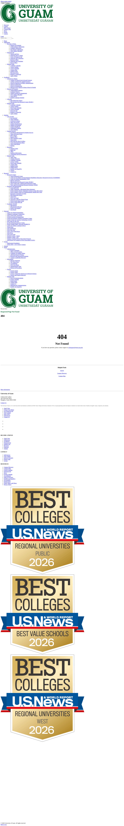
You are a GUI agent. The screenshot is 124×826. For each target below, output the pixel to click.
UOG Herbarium (11, 228)
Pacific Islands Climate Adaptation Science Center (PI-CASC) (26, 190)
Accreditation (13, 263)
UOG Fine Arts (11, 230)
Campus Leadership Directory (18, 257)
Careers (6, 33)
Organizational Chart (15, 266)
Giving (5, 241)
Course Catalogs (8, 470)
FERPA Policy (14, 167)
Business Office (14, 60)
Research (6, 173)
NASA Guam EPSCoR (16, 202)
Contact (6, 26)
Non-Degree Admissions (16, 49)
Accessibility (7, 480)
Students (6, 115)
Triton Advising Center (16, 134)
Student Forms (14, 71)
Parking (12, 145)
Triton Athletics (14, 119)
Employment (13, 281)
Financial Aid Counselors (16, 58)
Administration (11, 249)
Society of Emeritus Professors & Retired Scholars (23, 273)
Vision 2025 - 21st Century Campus (16, 244)
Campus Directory (15, 158)
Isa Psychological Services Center (16, 222)
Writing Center (14, 148)
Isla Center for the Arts (13, 221)
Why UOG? (7, 414)
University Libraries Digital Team (19, 199)
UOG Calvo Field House (13, 231)
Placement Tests (14, 73)
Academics (7, 77)
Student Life (7, 444)
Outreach (6, 211)
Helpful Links (10, 64)
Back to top (4, 824)
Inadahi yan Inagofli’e (16, 169)
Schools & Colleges (12, 78)
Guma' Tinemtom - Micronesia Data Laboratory (22, 189)
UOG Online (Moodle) (16, 51)
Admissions (7, 42)
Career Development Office (17, 142)
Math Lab (12, 150)
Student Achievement (15, 153)
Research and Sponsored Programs (19, 256)
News (5, 31)
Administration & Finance (17, 254)
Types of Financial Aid (16, 57)
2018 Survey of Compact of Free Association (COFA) (21, 240)
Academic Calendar (15, 65)
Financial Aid (10, 52)
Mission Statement (15, 260)
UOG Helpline (14, 129)
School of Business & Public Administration (21, 83)
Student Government (15, 125)
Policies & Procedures (16, 268)
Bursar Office (13, 62)
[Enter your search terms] (6, 38)
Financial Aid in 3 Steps (16, 55)
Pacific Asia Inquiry (15, 208)
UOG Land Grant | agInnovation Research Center (23, 183)
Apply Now (13, 157)
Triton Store (13, 140)
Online (7, 456)
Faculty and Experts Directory (18, 275)
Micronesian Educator (16, 206)
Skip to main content (6, 1)
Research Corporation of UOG (18, 193)
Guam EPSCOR (14, 188)
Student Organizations (16, 124)
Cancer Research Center (16, 176)
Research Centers (11, 174)
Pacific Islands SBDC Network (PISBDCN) (18, 224)
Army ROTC (13, 96)
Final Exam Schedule (15, 108)
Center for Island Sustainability (15, 212)
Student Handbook (15, 126)
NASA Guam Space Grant (17, 201)
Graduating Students (15, 128)
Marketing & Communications (18, 285)
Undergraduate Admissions (17, 46)
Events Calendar (14, 279)
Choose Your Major (9, 409)
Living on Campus (15, 121)
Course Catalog (14, 67)
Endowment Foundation (13, 243)
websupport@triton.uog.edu (75, 347)
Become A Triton (11, 44)
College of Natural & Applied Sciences (20, 81)
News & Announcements (16, 278)
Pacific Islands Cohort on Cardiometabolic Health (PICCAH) (26, 192)
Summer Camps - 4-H (12, 237)
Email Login (7, 459)
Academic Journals (12, 204)
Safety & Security (15, 122)
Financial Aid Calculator (16, 61)
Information (10, 259)
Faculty (9, 269)
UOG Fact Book (14, 265)
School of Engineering (16, 86)
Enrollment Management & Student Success (21, 132)
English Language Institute (17, 97)
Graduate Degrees (15, 92)
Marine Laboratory (15, 180)
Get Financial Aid (8, 411)
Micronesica (13, 205)
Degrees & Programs (15, 45)
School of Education (15, 84)
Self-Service (7, 415)
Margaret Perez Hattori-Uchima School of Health (23, 87)
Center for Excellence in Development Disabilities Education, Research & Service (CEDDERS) (35, 177)
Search (62, 370)
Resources (9, 147)
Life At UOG (10, 116)
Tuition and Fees (14, 54)
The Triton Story (14, 262)
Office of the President (16, 252)
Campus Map (7, 29)
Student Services (11, 131)
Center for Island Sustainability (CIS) (20, 179)
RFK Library (7, 28)
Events (5, 32)
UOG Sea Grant (14, 198)
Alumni (6, 246)
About (5, 247)
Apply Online (13, 76)
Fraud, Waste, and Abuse (10, 483)
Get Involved (13, 118)
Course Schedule (14, 68)
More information (5, 389)
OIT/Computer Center (16, 138)
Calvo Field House (15, 144)
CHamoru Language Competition (15, 214)
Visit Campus (7, 412)
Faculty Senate (14, 270)
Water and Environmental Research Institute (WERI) (24, 185)
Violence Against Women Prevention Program (19, 238)
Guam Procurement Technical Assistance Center (19, 218)
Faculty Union (14, 272)
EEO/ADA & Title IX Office (17, 141)
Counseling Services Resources (18, 154)
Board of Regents (14, 250)
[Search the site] (12, 38)
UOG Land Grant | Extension (14, 215)
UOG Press (13, 196)
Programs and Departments (14, 186)
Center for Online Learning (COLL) (16, 225)
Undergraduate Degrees (16, 90)
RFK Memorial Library (16, 100)
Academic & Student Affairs (17, 253)
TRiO (11, 151)
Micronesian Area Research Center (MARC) (21, 102)
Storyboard (13, 209)
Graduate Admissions (15, 48)
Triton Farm (10, 227)
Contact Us (13, 172)
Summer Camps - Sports (13, 236)
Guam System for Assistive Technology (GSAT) (19, 220)
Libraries (9, 99)
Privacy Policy (7, 484)
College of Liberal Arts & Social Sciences (21, 80)
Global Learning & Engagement (18, 93)
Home (5, 41)
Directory (6, 25)
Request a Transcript (15, 74)
